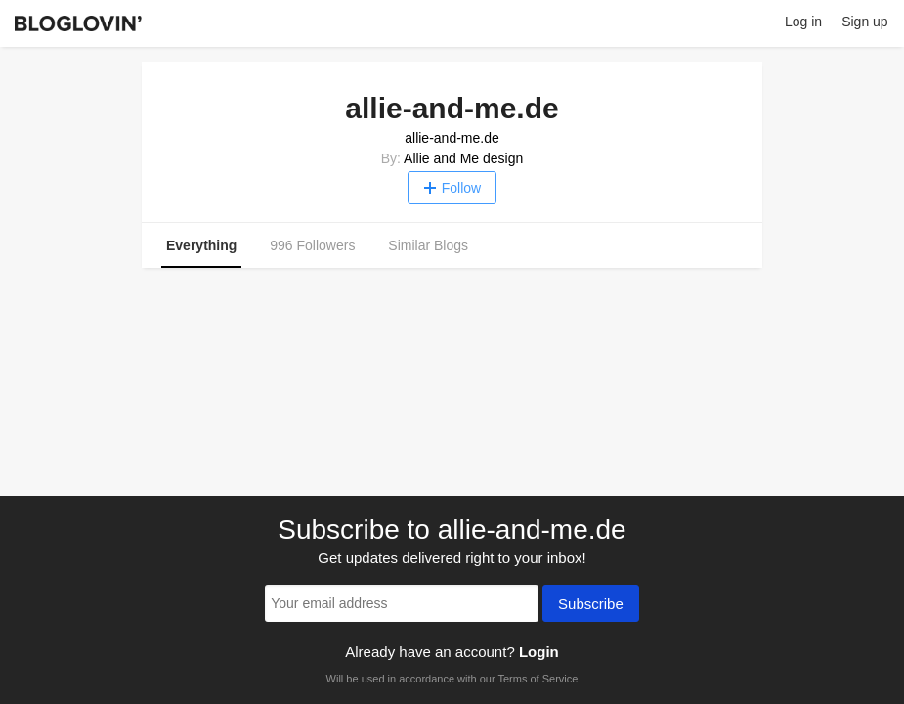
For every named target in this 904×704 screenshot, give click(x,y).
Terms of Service (537, 678)
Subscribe (591, 605)
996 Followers (312, 245)
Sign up (864, 21)
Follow (452, 188)
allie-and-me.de (452, 138)
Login (539, 651)
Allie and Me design (463, 158)
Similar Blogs (428, 245)
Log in (803, 21)
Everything (201, 245)
